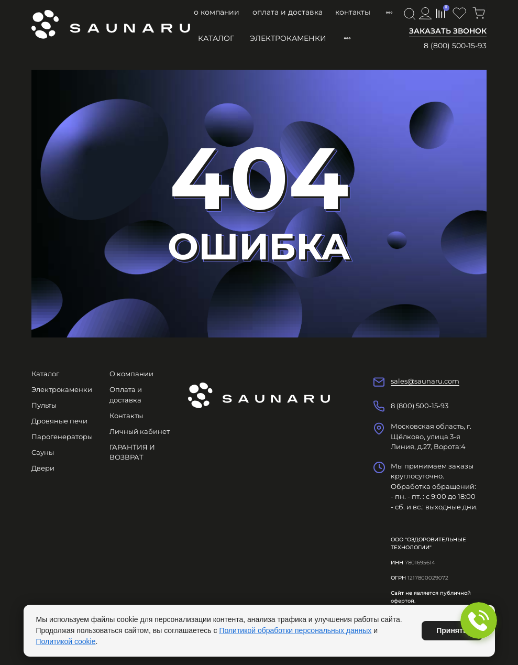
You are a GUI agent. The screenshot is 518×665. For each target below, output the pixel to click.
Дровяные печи (59, 421)
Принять (451, 630)
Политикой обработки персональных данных (295, 630)
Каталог (216, 38)
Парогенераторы (62, 436)
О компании (216, 12)
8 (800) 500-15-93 (455, 45)
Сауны (42, 452)
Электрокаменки (288, 38)
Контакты (352, 12)
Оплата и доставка (287, 12)
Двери (42, 468)
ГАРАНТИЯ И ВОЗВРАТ (132, 452)
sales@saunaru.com (425, 381)
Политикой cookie (66, 641)
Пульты (44, 405)
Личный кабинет (139, 431)
